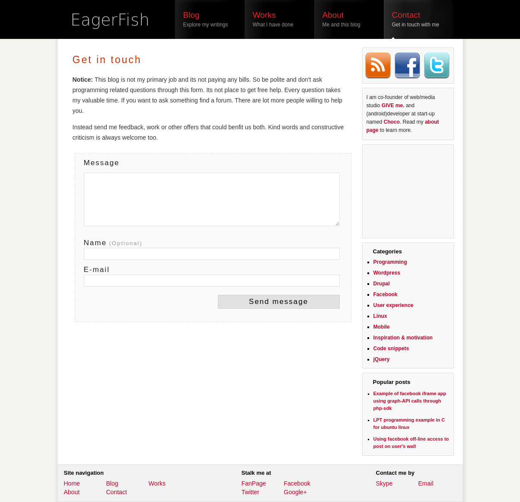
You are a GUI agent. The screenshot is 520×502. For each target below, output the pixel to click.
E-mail (97, 269)
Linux (380, 316)
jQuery (381, 359)
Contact (116, 492)
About (72, 492)
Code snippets (391, 348)
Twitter (250, 492)
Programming (390, 262)
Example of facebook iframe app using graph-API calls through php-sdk (410, 401)
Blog (112, 483)
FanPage (254, 483)
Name (113, 243)
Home (72, 483)
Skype (384, 483)
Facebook (385, 294)
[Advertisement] (408, 190)
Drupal (381, 284)
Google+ (295, 492)
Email (426, 483)
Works (157, 483)
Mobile (381, 327)
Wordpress (386, 273)
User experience (393, 305)
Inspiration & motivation (403, 338)
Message (102, 163)
